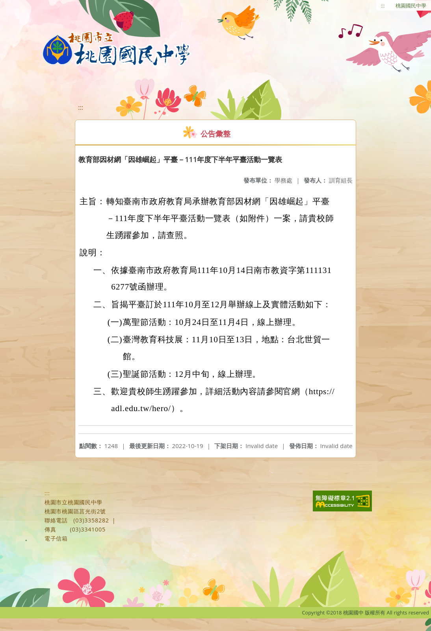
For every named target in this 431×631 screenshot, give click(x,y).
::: (383, 5)
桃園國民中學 (411, 5)
